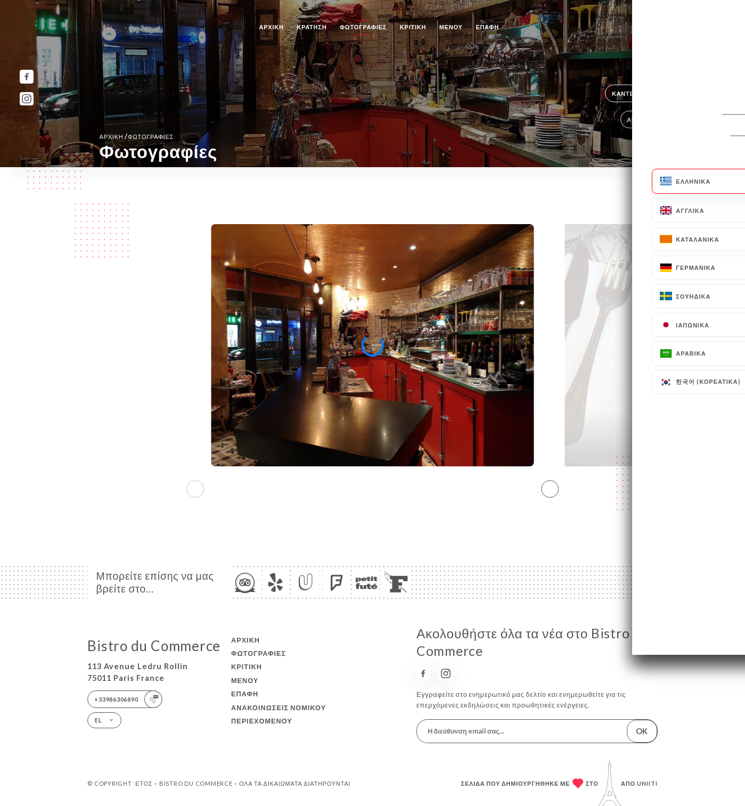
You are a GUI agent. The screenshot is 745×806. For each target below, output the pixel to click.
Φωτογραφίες (363, 26)
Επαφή (487, 26)
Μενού (451, 26)
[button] (550, 488)
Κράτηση (311, 26)
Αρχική (271, 26)
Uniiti (647, 783)
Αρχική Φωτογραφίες (137, 136)
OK (642, 731)
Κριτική (413, 26)
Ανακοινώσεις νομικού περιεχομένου (278, 714)
